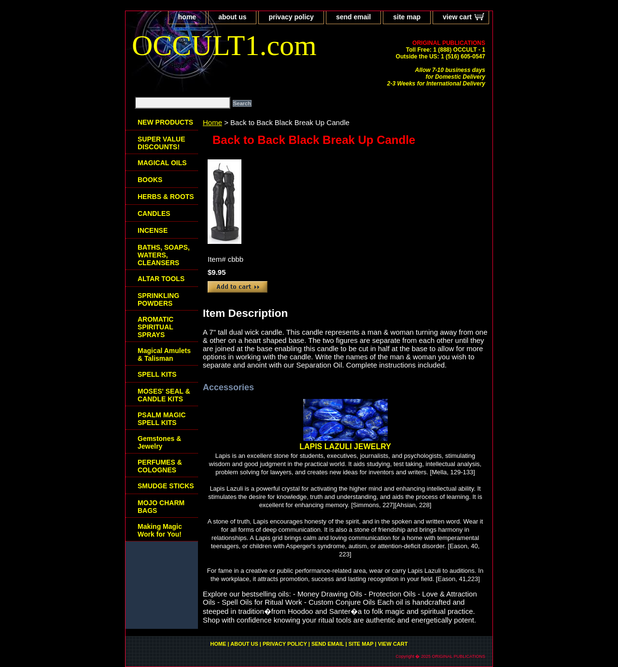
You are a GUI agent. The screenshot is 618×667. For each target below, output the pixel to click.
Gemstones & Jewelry (159, 442)
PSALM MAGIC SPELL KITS (162, 418)
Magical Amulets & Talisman (164, 354)
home (187, 17)
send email (353, 17)
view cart (457, 17)
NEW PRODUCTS (165, 122)
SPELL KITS (157, 374)
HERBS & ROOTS (166, 196)
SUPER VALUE (161, 143)
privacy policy (290, 17)
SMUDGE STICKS (166, 486)
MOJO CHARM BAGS (161, 506)
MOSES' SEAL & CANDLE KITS (164, 395)
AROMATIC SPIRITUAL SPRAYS (155, 327)
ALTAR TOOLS (161, 279)
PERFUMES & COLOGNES (160, 466)
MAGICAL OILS (162, 163)
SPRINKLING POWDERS (158, 299)
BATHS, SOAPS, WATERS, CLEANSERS (164, 255)
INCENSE (153, 230)
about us (232, 17)
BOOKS (150, 180)
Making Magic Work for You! (160, 530)
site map (407, 17)
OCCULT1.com (224, 45)
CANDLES (154, 213)
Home (212, 122)
